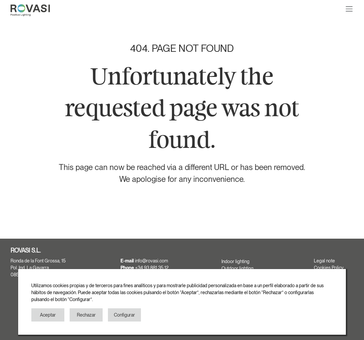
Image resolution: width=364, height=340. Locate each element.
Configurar (124, 315)
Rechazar (86, 315)
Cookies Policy (329, 267)
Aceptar (48, 315)
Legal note (324, 260)
